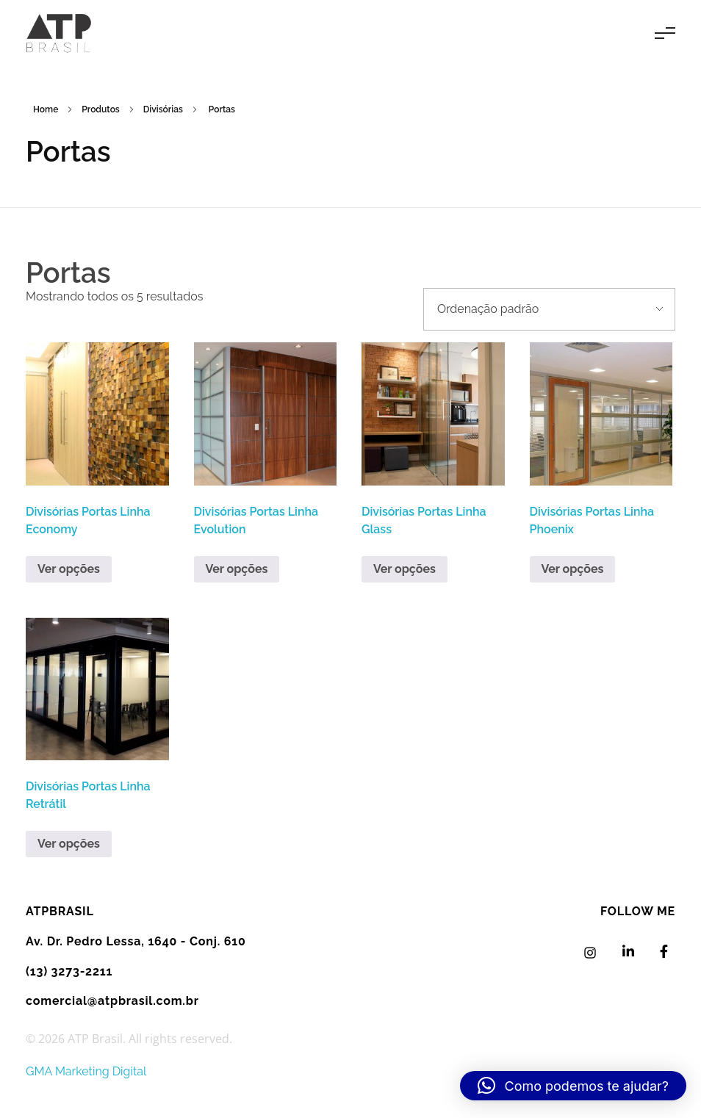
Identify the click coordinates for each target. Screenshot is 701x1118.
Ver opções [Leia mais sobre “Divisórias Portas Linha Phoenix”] (573, 569)
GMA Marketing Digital (86, 1071)
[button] (573, 1085)
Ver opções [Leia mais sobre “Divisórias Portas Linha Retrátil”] (68, 844)
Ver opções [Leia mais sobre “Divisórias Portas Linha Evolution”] (237, 569)
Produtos (100, 109)
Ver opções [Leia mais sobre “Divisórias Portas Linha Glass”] (404, 569)
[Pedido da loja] (549, 309)
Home (45, 109)
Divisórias (163, 109)
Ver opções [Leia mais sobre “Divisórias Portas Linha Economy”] (68, 569)
